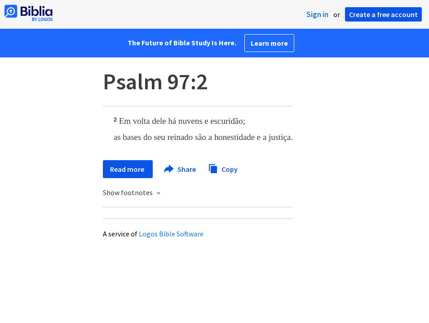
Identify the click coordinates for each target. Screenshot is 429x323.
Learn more (269, 43)
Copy (223, 168)
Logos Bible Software (171, 233)
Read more (128, 169)
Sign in (317, 14)
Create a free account (383, 14)
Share (180, 169)
